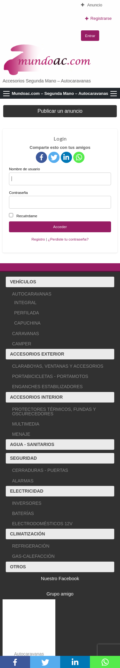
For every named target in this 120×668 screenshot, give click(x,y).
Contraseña (60, 200)
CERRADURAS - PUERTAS (40, 470)
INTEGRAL (25, 302)
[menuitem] (98, 5)
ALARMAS (23, 480)
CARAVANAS (25, 333)
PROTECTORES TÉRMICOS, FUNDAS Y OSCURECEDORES (54, 411)
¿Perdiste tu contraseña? (68, 239)
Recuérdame (26, 216)
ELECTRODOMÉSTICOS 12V (42, 523)
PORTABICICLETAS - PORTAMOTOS (50, 376)
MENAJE (21, 434)
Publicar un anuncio (60, 111)
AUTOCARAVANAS (32, 293)
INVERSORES (27, 503)
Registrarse (98, 18)
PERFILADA (26, 312)
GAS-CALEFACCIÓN (33, 556)
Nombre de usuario (60, 176)
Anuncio (91, 5)
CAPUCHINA (27, 323)
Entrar (90, 36)
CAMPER (21, 343)
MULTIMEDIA (25, 423)
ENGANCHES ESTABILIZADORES (47, 386)
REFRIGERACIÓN (31, 546)
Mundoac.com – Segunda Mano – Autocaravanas (60, 93)
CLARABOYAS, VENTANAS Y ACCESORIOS (57, 366)
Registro (38, 239)
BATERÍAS (23, 513)
